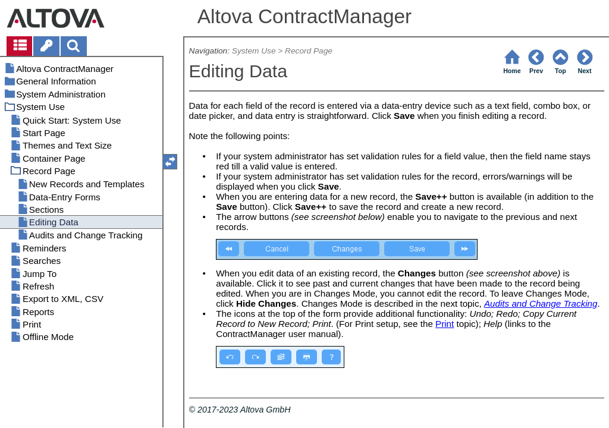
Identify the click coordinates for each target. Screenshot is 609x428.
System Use (254, 50)
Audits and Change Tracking (541, 303)
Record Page (308, 50)
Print (444, 324)
